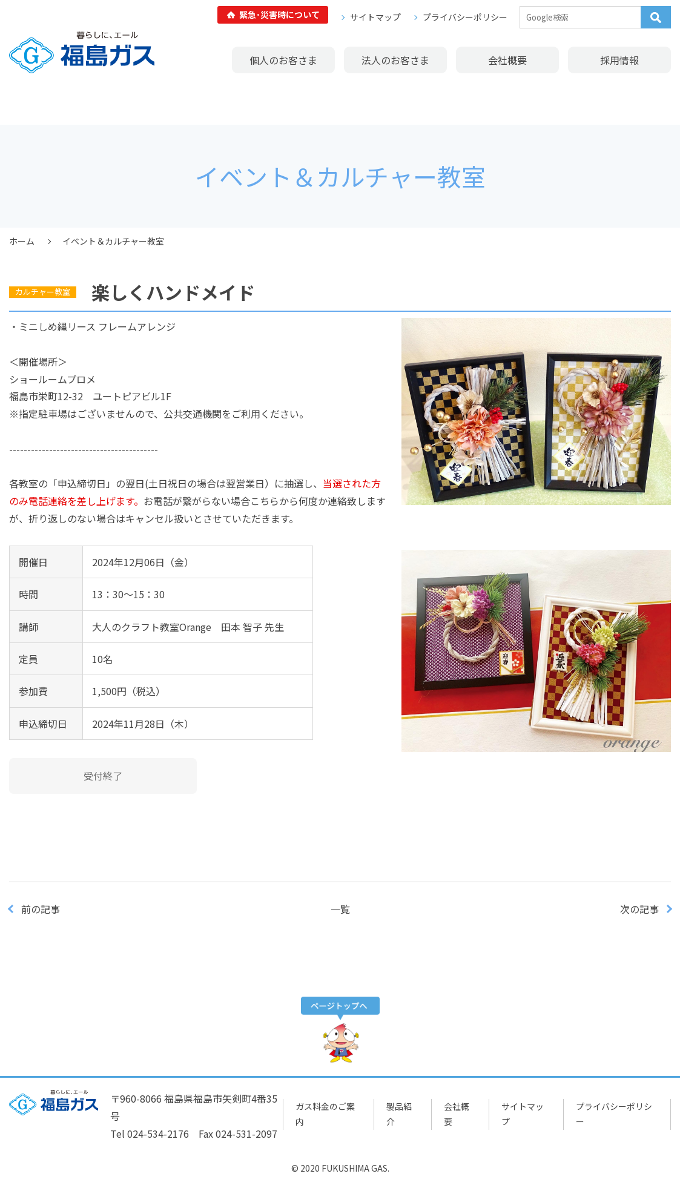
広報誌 (634, 100)
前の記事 (40, 909)
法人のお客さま (395, 60)
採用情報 (619, 60)
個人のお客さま (283, 60)
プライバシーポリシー (465, 17)
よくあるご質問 (560, 100)
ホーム (22, 241)
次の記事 (639, 909)
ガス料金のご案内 (325, 1113)
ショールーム (193, 100)
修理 (486, 100)
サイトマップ (375, 17)
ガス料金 (46, 100)
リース (413, 100)
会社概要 (507, 60)
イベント (266, 100)
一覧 (340, 909)
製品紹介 (119, 100)
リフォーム (340, 100)
